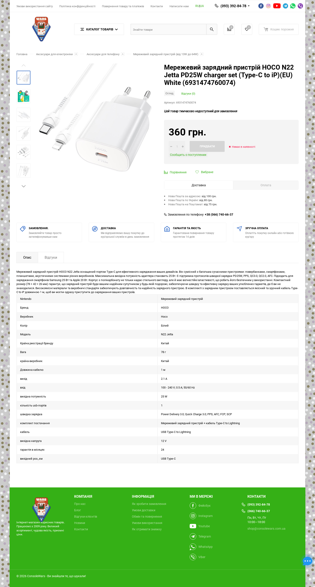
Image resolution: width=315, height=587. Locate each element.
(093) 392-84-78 (233, 6)
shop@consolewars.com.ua (266, 528)
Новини (79, 522)
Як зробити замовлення (149, 503)
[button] (24, 186)
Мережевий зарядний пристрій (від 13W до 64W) (165, 54)
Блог (77, 510)
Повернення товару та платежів (123, 6)
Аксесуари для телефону (103, 54)
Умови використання (147, 522)
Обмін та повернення (147, 516)
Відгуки (51, 257)
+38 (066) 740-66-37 (219, 214)
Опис (27, 257)
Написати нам (179, 6)
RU (197, 6)
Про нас (80, 503)
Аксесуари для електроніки (54, 54)
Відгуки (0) (188, 93)
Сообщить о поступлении (188, 155)
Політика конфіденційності (77, 6)
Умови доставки (143, 510)
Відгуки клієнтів (85, 516)
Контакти (156, 6)
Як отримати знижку (147, 529)
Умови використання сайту (34, 6)
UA (202, 6)
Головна (21, 54)
